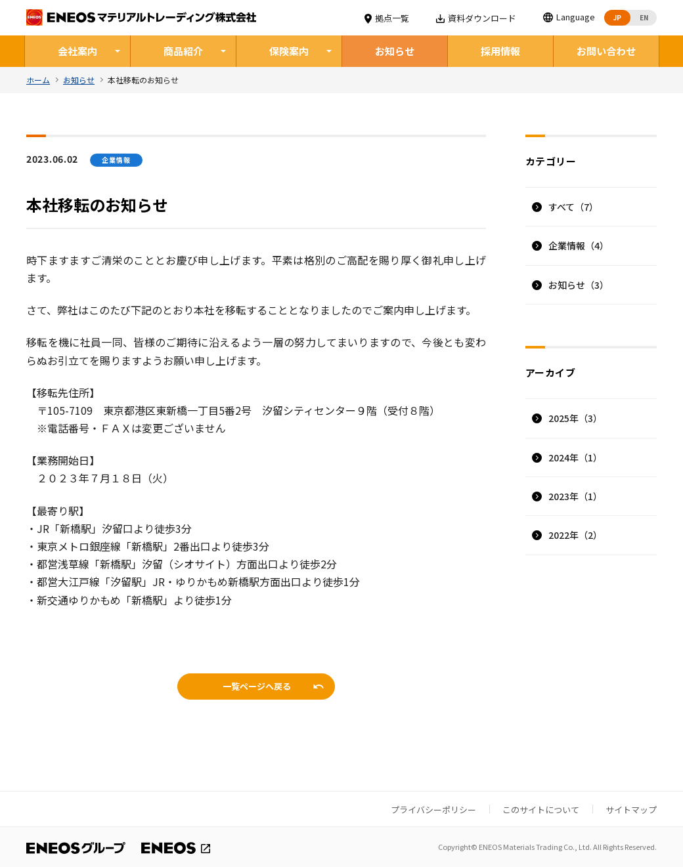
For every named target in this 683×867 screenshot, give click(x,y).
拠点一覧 (386, 18)
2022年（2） (575, 534)
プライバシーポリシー (433, 809)
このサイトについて (540, 809)
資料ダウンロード (476, 18)
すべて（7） (573, 206)
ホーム (38, 79)
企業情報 (578, 244)
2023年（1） (575, 495)
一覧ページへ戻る (257, 685)
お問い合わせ (606, 51)
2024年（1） (575, 456)
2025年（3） (575, 417)
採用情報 (500, 51)
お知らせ (394, 51)
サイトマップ (631, 809)
